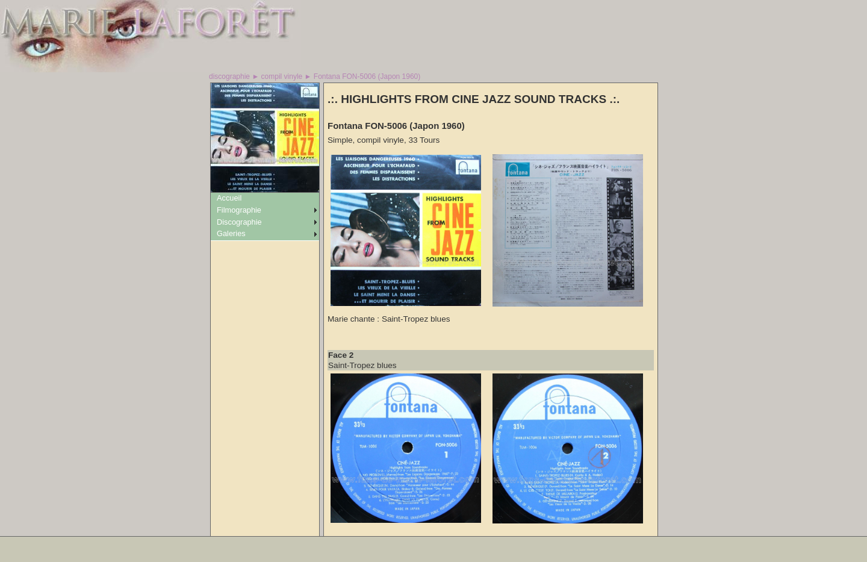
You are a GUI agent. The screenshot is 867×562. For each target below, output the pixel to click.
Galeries (231, 233)
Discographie (239, 221)
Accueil (229, 197)
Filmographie (239, 209)
